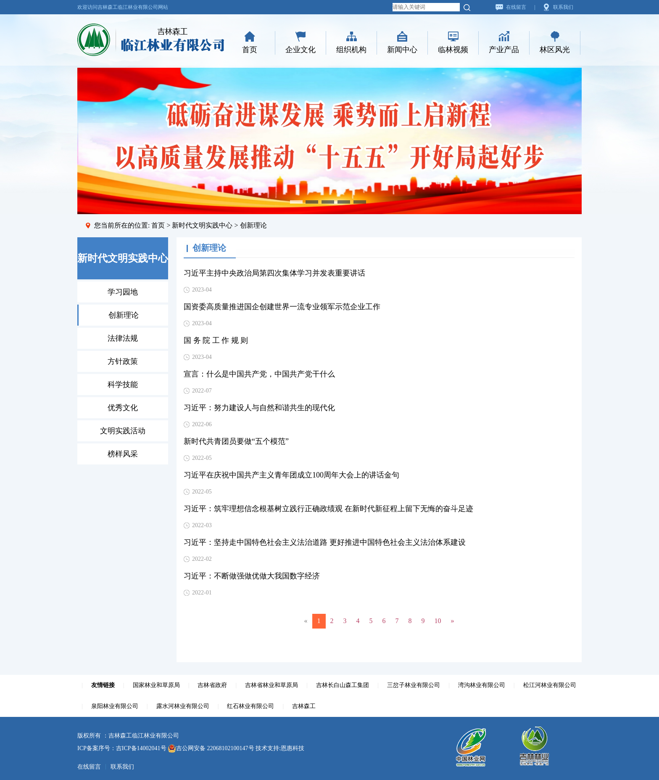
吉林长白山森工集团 (342, 685)
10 (438, 620)
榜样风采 (123, 454)
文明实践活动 (122, 431)
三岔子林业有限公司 (413, 685)
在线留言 (516, 7)
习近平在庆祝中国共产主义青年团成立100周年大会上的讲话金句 (291, 475)
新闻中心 (402, 49)
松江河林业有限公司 (549, 685)
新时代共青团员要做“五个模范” (236, 441)
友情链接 (103, 685)
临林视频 (453, 49)
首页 (249, 49)
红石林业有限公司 (250, 706)
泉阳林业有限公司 (114, 706)
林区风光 (555, 49)
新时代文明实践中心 (202, 225)
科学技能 (123, 384)
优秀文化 (123, 407)
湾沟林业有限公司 (481, 685)
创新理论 (123, 315)
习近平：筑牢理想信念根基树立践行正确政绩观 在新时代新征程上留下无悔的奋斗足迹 (328, 508)
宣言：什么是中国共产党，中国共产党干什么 (259, 374)
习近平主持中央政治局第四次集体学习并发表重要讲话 (274, 273)
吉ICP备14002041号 (141, 748)
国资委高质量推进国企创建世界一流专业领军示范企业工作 (282, 306)
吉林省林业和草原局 (271, 685)
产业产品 (504, 49)
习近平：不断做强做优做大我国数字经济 (252, 576)
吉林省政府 (212, 685)
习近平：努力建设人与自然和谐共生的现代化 (259, 407)
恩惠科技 (292, 748)
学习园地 (123, 292)
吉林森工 (304, 706)
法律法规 (123, 338)
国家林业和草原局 (156, 685)
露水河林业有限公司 (182, 706)
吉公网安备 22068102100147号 (211, 748)
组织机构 (351, 49)
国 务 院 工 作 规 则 (216, 340)
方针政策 (123, 361)
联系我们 (563, 7)
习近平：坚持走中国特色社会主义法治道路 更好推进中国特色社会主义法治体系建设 (325, 542)
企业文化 (300, 49)
